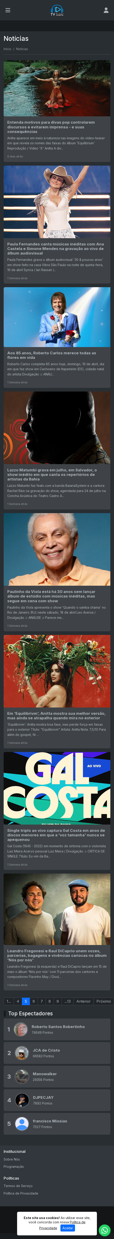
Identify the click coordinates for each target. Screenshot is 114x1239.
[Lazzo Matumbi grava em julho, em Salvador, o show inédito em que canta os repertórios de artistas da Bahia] (57, 450)
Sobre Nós (12, 1159)
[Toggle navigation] (8, 10)
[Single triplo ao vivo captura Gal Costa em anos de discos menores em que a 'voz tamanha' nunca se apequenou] (57, 811)
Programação (14, 1166)
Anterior (83, 1001)
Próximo (103, 1001)
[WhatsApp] (105, 1230)
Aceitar (67, 1229)
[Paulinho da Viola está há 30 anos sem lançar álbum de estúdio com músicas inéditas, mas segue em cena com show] (57, 572)
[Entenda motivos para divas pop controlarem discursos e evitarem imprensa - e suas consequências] (57, 111)
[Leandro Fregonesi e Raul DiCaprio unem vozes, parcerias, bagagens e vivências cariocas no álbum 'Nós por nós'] (57, 932)
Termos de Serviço (18, 1186)
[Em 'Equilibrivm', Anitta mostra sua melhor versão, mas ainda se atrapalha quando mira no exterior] (57, 691)
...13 (68, 1001)
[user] (106, 10)
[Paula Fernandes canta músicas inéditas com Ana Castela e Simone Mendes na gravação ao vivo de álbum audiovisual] (57, 225)
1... (9, 1001)
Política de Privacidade (21, 1193)
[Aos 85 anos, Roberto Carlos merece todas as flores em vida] (57, 337)
